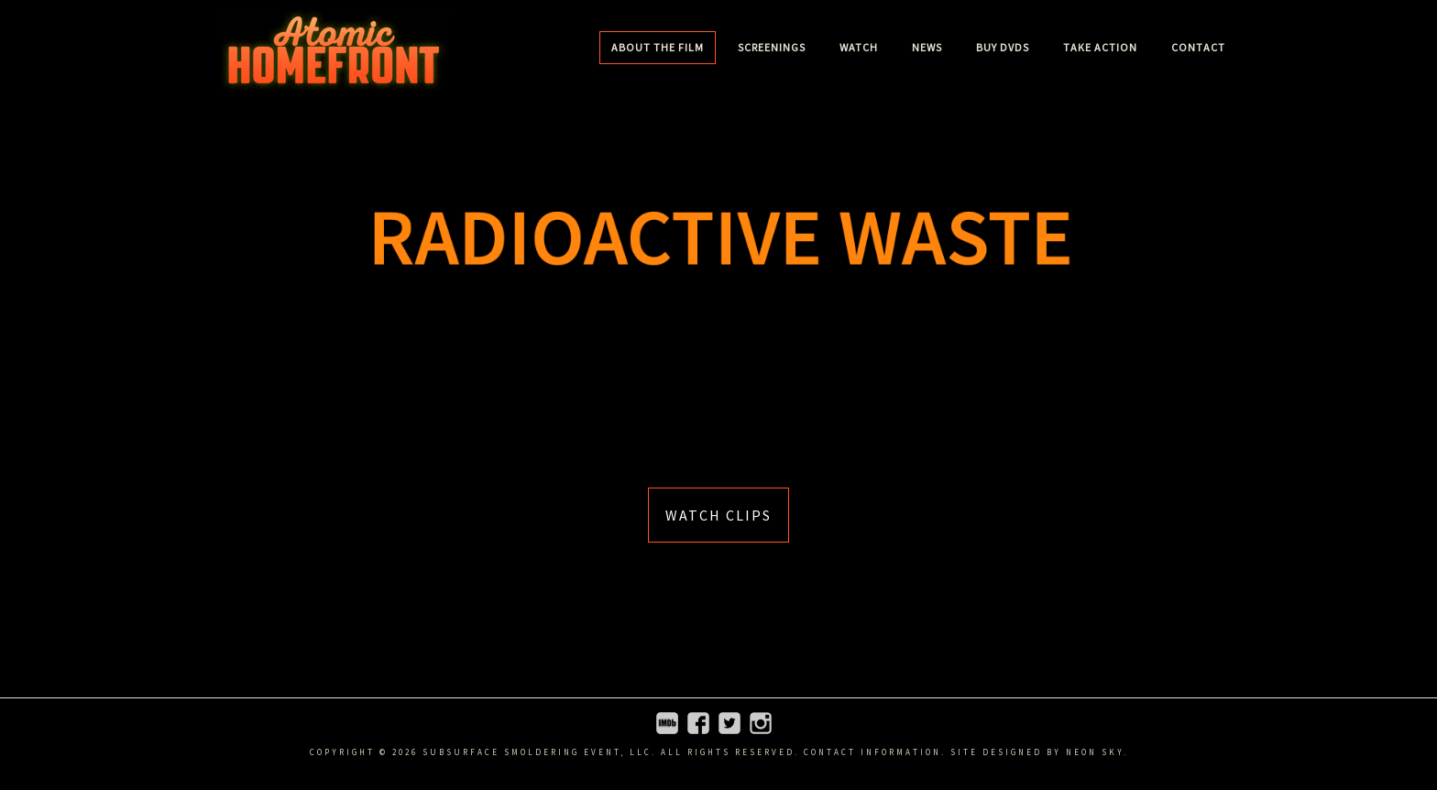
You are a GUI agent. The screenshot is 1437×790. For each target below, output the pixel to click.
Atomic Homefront (333, 50)
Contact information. (875, 752)
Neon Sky (1095, 752)
